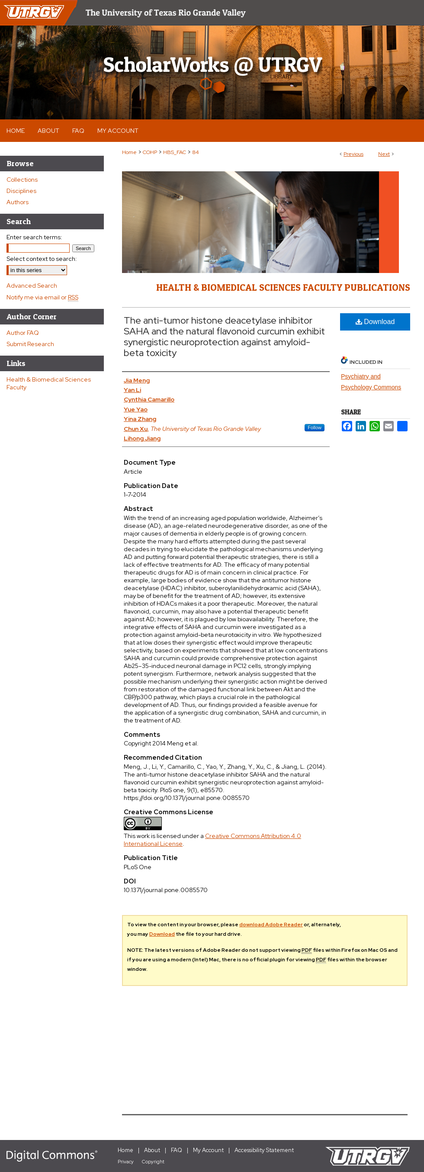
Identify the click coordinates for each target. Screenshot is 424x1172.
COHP (150, 152)
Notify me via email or (42, 297)
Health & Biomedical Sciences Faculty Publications (283, 287)
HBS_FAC (174, 152)
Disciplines (21, 191)
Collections (22, 179)
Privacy (126, 1162)
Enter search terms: (34, 237)
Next (384, 154)
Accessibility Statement (264, 1150)
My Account (208, 1150)
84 (195, 152)
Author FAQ (22, 333)
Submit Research (30, 344)
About (152, 1150)
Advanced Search (31, 285)
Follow (314, 427)
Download (375, 321)
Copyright (153, 1162)
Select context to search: (41, 259)
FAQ (176, 1150)
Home (129, 152)
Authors (17, 202)
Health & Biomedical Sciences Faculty (48, 383)
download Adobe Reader (271, 924)
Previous (353, 154)
